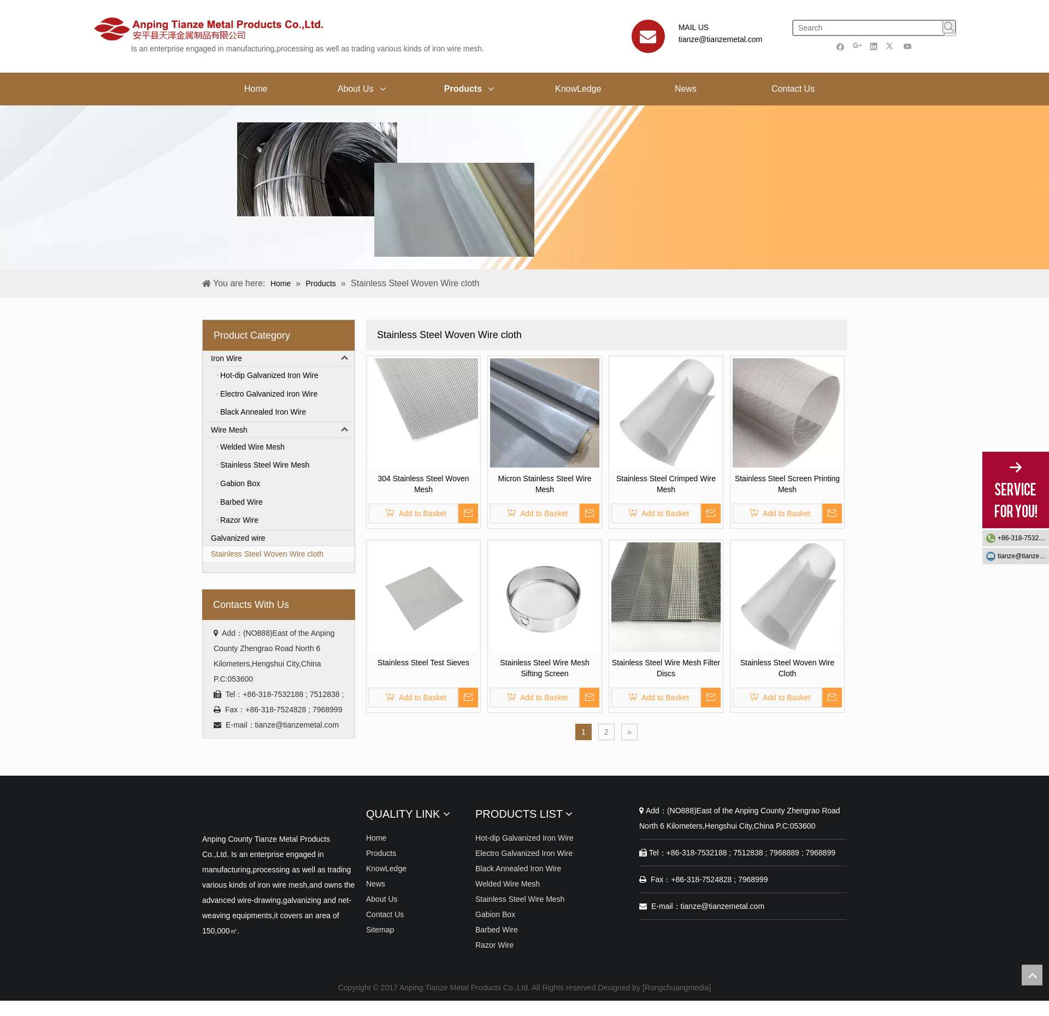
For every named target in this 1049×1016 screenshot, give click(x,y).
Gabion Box (495, 914)
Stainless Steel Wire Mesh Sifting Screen (544, 668)
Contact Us (385, 914)
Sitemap (380, 929)
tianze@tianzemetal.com (721, 39)
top (1032, 975)
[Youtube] (908, 46)
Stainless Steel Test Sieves (423, 662)
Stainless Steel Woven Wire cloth (267, 554)
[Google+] (857, 46)
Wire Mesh (283, 430)
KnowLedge (386, 868)
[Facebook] (840, 46)
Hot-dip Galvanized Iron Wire (524, 838)
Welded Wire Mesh (507, 883)
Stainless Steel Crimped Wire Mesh (666, 484)
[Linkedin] (874, 46)
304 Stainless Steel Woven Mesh (423, 484)
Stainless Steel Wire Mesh (519, 899)
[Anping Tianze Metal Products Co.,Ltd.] (211, 811)
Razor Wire (494, 945)
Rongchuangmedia (677, 987)
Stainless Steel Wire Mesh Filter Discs (666, 668)
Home (376, 838)
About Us (382, 899)
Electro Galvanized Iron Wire (524, 853)
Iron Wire (283, 358)
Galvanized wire (238, 538)
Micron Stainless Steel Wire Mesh (544, 484)
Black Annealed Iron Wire (518, 868)
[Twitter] (891, 46)
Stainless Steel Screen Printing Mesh (787, 484)
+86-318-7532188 (1023, 538)
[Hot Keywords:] (949, 26)
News (375, 883)
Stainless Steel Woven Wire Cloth (787, 668)
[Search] (869, 28)
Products (381, 853)
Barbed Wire (496, 929)
